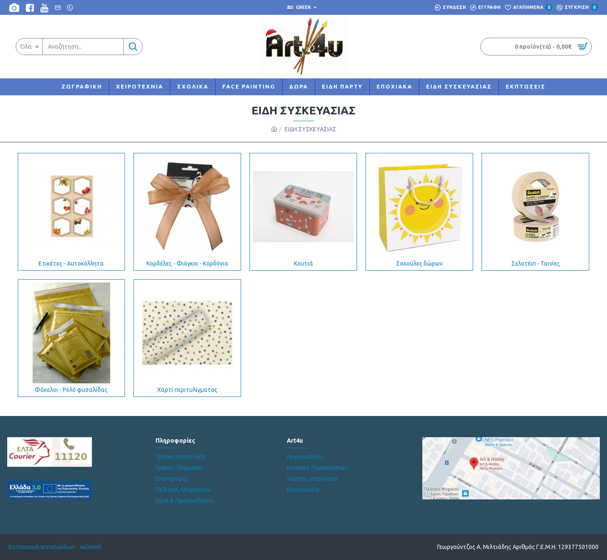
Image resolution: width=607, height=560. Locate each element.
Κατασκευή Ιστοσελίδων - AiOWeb (55, 546)
